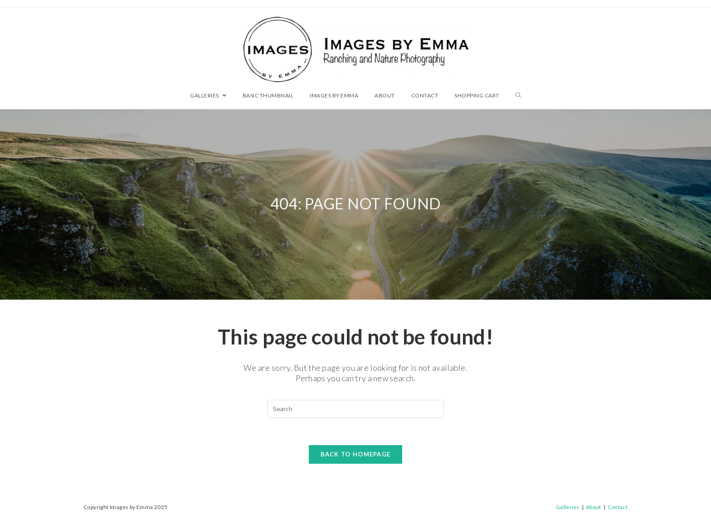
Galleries (568, 507)
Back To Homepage (356, 454)
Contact (618, 507)
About (593, 507)
